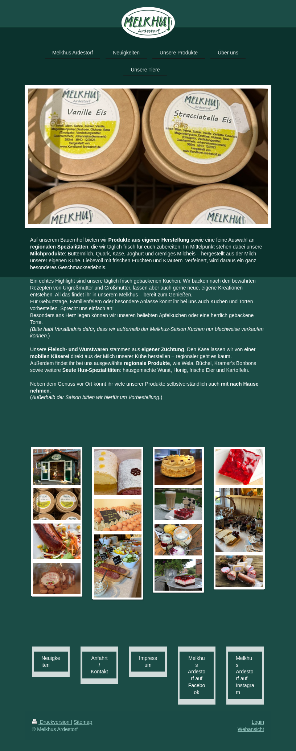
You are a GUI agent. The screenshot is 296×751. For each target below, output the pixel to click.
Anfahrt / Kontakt (99, 665)
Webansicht (251, 729)
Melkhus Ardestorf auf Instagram (245, 675)
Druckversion (51, 722)
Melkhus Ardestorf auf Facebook (196, 675)
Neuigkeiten (50, 661)
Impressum (148, 661)
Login (258, 722)
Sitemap (83, 722)
